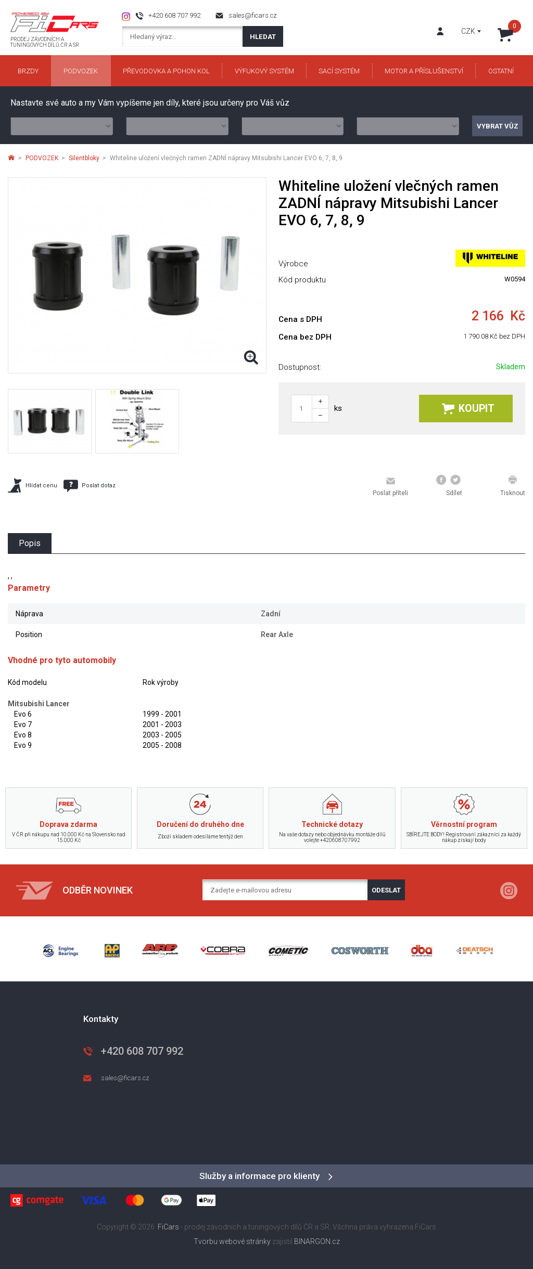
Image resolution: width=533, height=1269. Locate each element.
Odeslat (386, 890)
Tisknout (512, 485)
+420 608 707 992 (174, 15)
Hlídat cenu (32, 485)
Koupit (468, 409)
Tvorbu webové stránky (232, 1241)
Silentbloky (84, 158)
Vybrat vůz (497, 126)
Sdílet (449, 485)
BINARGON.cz (317, 1241)
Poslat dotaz (90, 486)
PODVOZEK (42, 158)
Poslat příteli (390, 486)
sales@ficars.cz (253, 15)
